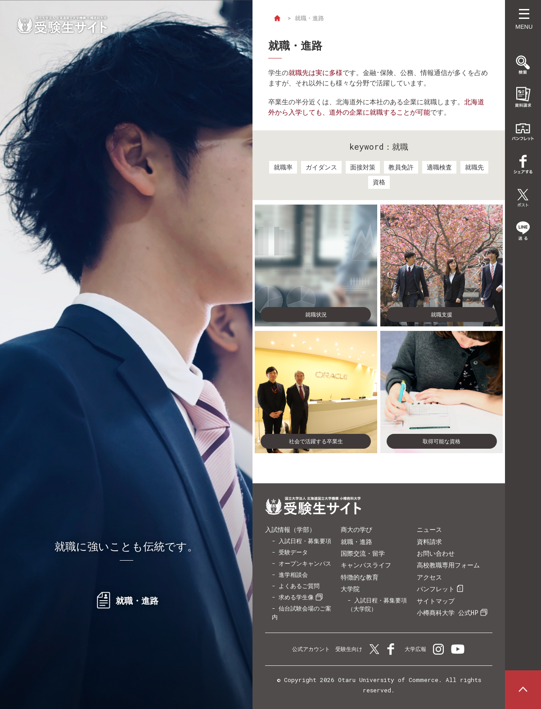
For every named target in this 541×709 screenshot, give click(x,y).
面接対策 (362, 167)
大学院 (350, 588)
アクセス (429, 577)
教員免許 (401, 167)
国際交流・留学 (363, 553)
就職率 (283, 167)
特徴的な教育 (360, 577)
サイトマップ (436, 601)
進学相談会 (293, 575)
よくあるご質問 (299, 586)
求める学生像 (296, 597)
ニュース (429, 529)
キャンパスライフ (366, 565)
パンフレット (436, 588)
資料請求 (429, 541)
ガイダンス (321, 167)
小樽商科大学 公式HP (447, 612)
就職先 (474, 167)
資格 (379, 182)
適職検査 (439, 167)
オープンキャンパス (305, 563)
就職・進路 (356, 541)
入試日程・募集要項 (305, 541)
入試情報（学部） (290, 529)
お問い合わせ (436, 553)
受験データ (293, 552)
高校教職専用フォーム (448, 565)
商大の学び (356, 529)
